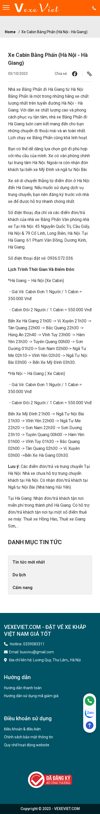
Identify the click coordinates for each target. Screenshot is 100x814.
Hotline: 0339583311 (24, 644)
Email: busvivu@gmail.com (29, 652)
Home (10, 32)
